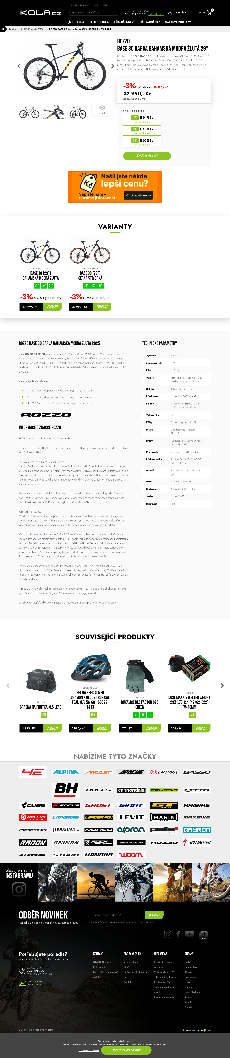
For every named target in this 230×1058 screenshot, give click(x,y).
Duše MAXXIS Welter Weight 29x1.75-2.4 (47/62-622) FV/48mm (189, 703)
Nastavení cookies (164, 997)
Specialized (191, 977)
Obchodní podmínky (165, 977)
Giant (188, 1002)
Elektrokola (99, 22)
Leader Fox (191, 968)
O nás (127, 968)
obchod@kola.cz (156, 14)
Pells (187, 963)
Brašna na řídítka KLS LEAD (40, 708)
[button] (222, 686)
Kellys (188, 982)
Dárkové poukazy (178, 22)
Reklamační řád (162, 982)
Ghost (188, 997)
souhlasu (158, 923)
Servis (96, 4)
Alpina (188, 987)
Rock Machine (192, 992)
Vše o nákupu (131, 963)
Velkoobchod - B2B (164, 973)
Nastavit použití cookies (88, 1051)
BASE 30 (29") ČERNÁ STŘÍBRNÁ (90, 276)
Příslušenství (124, 22)
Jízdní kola (76, 22)
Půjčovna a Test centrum (79, 4)
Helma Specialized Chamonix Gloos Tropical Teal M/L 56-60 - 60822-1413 (90, 701)
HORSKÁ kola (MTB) (33, 29)
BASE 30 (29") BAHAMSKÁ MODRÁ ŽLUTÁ (41, 276)
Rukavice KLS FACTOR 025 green (140, 706)
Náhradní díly (150, 22)
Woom (188, 1007)
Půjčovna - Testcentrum (136, 973)
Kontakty (106, 4)
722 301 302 (139, 14)
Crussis (188, 973)
